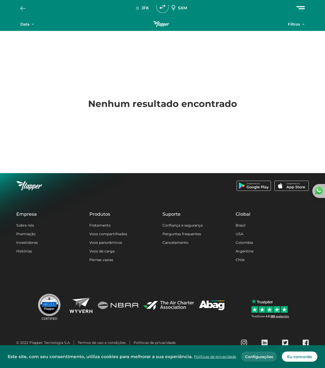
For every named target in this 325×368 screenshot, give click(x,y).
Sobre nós (25, 225)
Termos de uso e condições (102, 342)
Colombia (244, 242)
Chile (240, 259)
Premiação (26, 234)
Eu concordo (299, 356)
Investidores (27, 242)
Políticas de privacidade (155, 342)
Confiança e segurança (182, 225)
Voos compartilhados (108, 234)
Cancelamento (175, 242)
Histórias (24, 251)
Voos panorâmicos (105, 242)
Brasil (241, 225)
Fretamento (100, 225)
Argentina (244, 251)
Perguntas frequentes (181, 234)
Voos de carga (102, 251)
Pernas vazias (101, 259)
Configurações (259, 356)
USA (239, 234)
